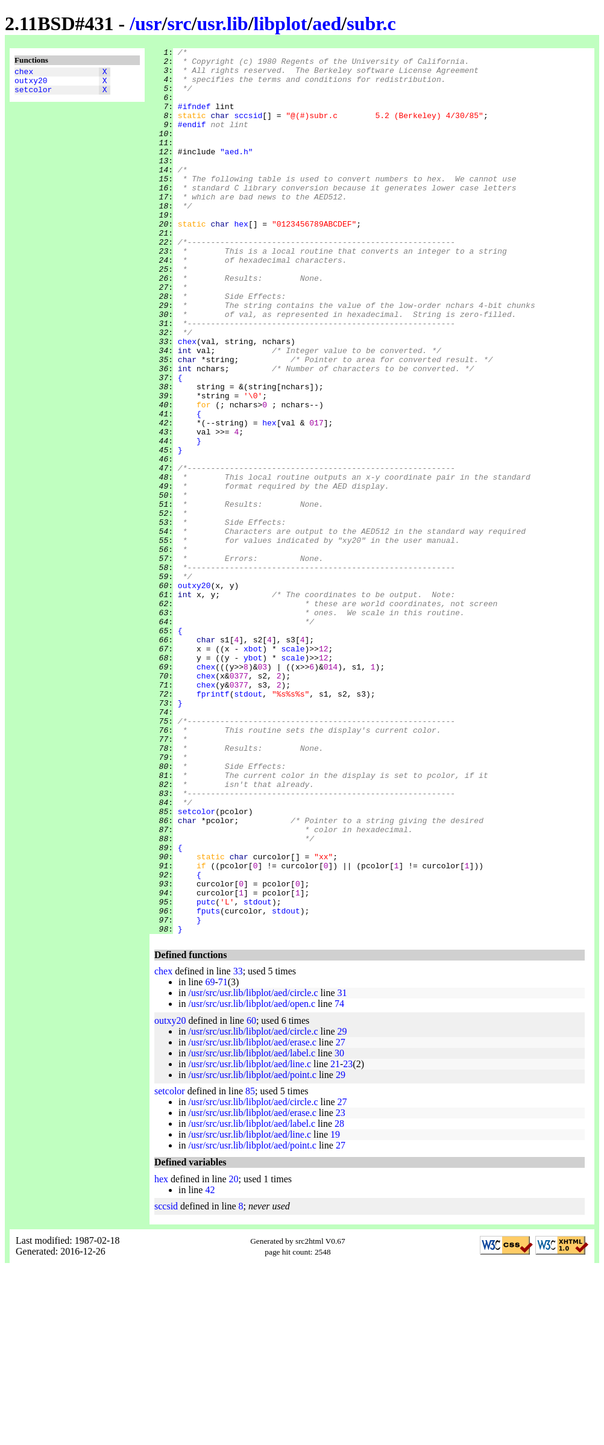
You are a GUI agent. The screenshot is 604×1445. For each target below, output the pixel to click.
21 (335, 1241)
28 (339, 1301)
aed (326, 23)
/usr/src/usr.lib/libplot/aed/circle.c (253, 1170)
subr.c (371, 23)
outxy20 (31, 83)
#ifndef (194, 118)
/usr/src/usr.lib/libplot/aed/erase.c (252, 1219)
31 (342, 1170)
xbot (253, 769)
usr (148, 23)
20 (234, 1356)
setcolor (33, 94)
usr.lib (222, 23)
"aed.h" (236, 173)
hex (241, 259)
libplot (280, 23)
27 (340, 1219)
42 (210, 1367)
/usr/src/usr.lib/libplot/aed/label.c (251, 1230)
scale (292, 769)
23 (348, 1241)
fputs (208, 1084)
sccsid (248, 129)
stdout (248, 823)
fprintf (213, 823)
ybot (253, 780)
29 (342, 1208)
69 (210, 1159)
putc (206, 1073)
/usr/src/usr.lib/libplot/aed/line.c (249, 1241)
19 (335, 1311)
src (179, 23)
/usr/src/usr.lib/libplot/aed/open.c (251, 1181)
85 (250, 1268)
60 (251, 1198)
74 (339, 1181)
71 (223, 1159)
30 (339, 1230)
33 (238, 1148)
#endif (192, 140)
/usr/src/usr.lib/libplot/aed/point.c (252, 1252)
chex (23, 72)
